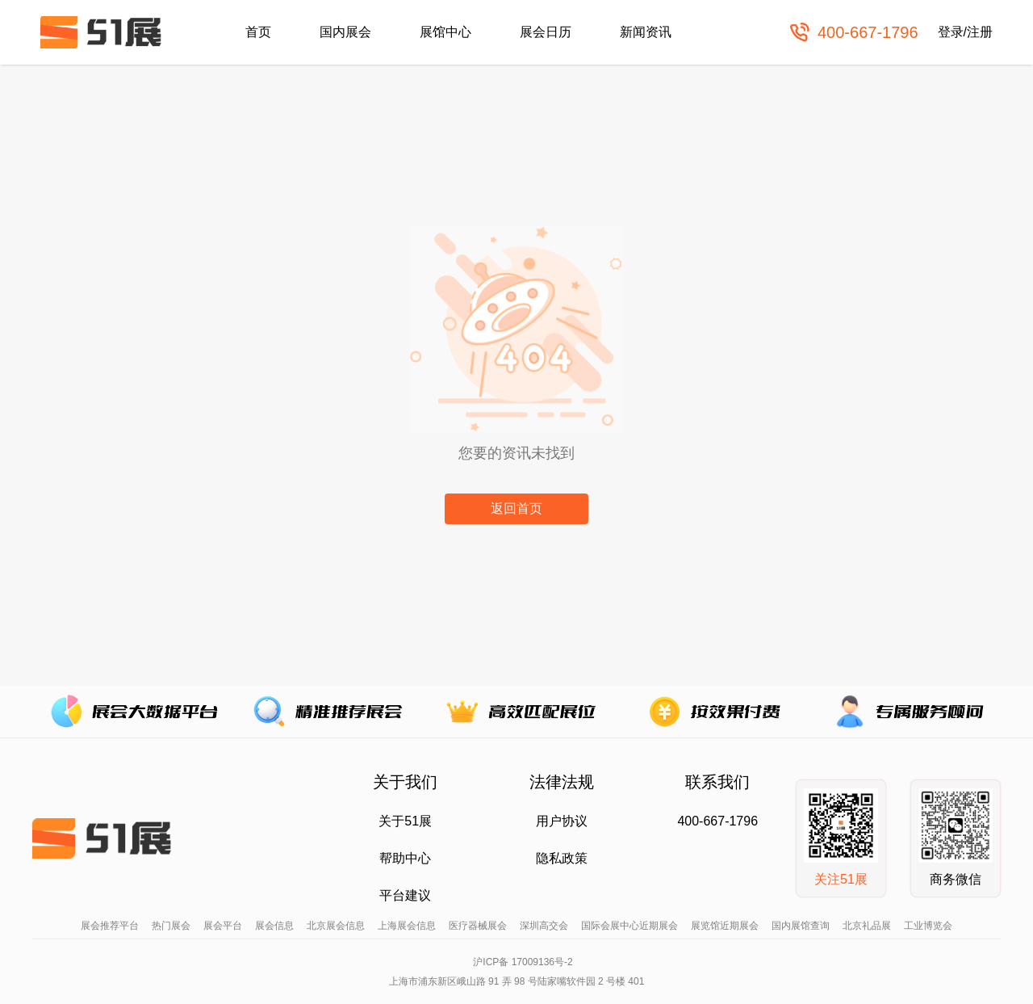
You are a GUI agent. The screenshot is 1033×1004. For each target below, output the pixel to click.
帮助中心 (405, 858)
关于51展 (405, 821)
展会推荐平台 (110, 925)
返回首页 (516, 508)
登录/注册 (965, 32)
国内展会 (345, 32)
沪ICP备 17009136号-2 (522, 962)
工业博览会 (928, 925)
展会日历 (545, 32)
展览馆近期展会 (725, 925)
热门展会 (171, 925)
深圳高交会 (544, 925)
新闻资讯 (645, 32)
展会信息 (274, 925)
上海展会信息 (407, 925)
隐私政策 (562, 858)
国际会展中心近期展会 (629, 925)
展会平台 (222, 925)
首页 (258, 32)
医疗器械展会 (478, 925)
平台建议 (405, 895)
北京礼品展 (867, 925)
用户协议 (562, 821)
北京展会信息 (336, 925)
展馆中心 (445, 32)
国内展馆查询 (801, 925)
